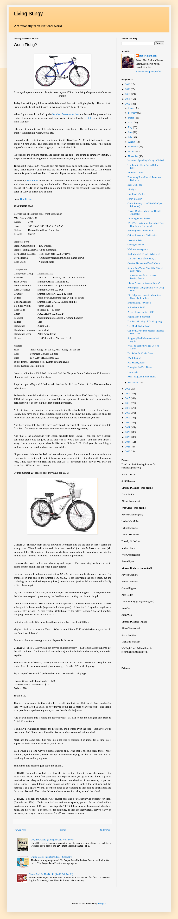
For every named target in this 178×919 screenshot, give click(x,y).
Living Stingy (28, 13)
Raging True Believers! (139, 316)
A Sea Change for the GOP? (141, 312)
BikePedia (33, 180)
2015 (128, 398)
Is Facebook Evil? (136, 307)
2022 (128, 432)
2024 (128, 442)
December (133, 382)
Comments (133, 372)
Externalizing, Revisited (139, 302)
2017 (128, 408)
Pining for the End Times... (140, 367)
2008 (128, 84)
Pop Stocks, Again (136, 362)
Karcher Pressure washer (66, 114)
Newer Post (20, 830)
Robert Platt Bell (148, 55)
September (133, 146)
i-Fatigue (132, 189)
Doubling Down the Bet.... (140, 218)
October (132, 151)
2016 (128, 403)
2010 (128, 94)
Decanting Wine (135, 240)
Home (63, 830)
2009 (128, 89)
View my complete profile (148, 71)
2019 (128, 417)
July (130, 137)
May (130, 127)
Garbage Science (136, 244)
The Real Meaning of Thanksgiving (145, 321)
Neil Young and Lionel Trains (142, 376)
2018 (128, 413)
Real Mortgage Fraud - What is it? (144, 254)
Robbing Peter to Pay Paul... (141, 230)
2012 (128, 103)
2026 (128, 451)
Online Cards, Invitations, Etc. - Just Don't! (51, 857)
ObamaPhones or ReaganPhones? (144, 283)
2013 (128, 389)
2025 (128, 446)
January (132, 108)
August (132, 142)
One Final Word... (136, 194)
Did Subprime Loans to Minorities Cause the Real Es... (144, 296)
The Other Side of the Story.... (142, 258)
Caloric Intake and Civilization (142, 235)
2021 (128, 427)
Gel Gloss (88, 117)
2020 (128, 422)
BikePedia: (26, 198)
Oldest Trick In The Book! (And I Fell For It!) (51, 874)
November (133, 156)
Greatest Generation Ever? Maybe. (144, 263)
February (132, 113)
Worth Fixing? (134, 358)
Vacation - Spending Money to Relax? (146, 160)
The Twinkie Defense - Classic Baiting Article (142, 277)
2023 (128, 437)
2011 (128, 99)
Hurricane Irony (135, 172)
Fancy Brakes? (135, 199)
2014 (128, 393)
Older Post (105, 830)
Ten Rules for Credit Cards (140, 353)
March (131, 117)
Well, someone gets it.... (139, 249)
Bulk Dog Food (135, 185)
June (130, 132)
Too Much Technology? (139, 326)
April (131, 122)
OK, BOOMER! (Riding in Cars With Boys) (52, 839)
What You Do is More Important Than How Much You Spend (146, 224)
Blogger (102, 903)
